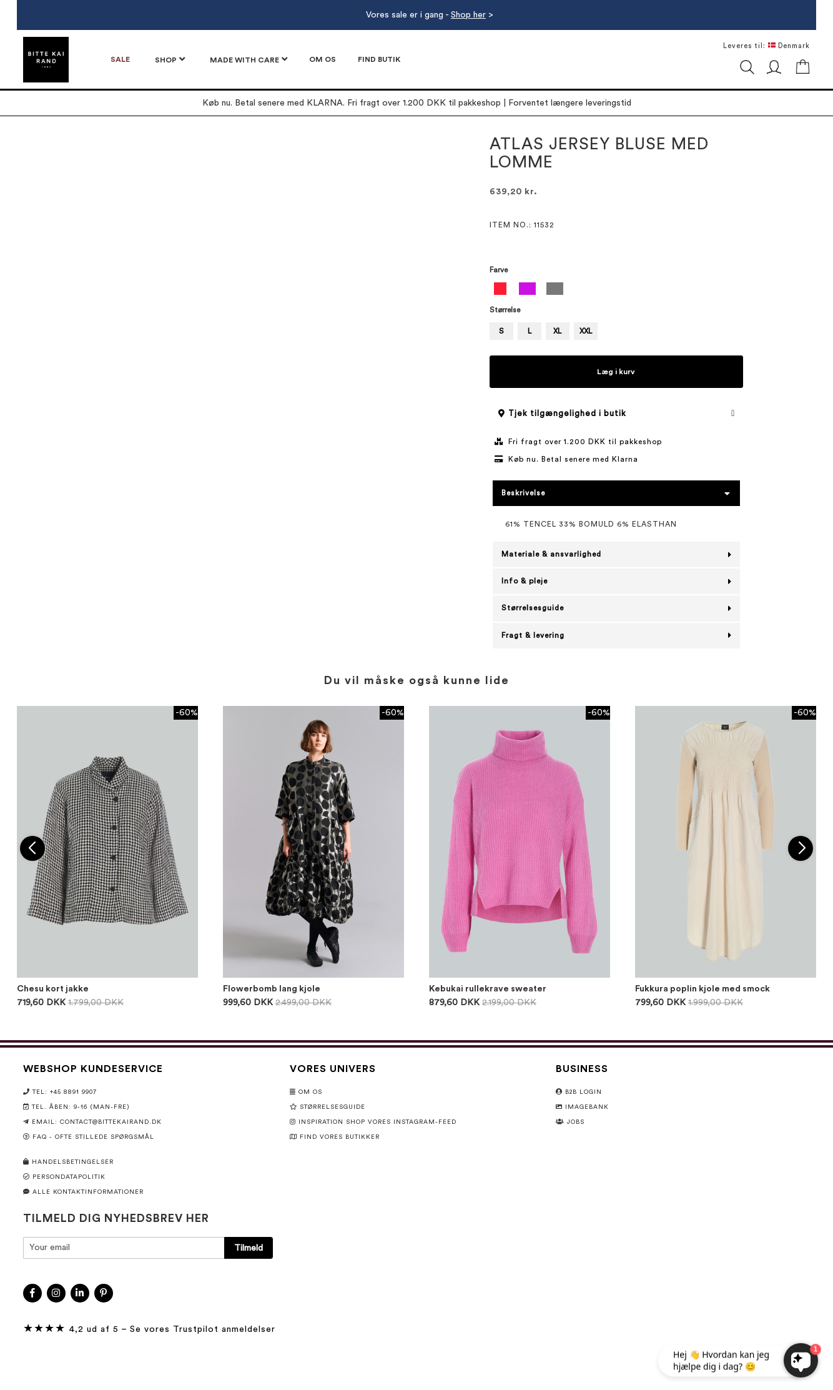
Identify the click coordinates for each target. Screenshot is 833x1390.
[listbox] (617, 290)
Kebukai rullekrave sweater (487, 989)
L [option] (529, 331)
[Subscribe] (248, 1248)
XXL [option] (585, 331)
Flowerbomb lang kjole (271, 989)
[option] (500, 288)
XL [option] (557, 331)
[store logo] (46, 59)
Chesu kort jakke (53, 989)
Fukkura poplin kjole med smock (702, 989)
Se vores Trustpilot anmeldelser (202, 1329)
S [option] (501, 331)
